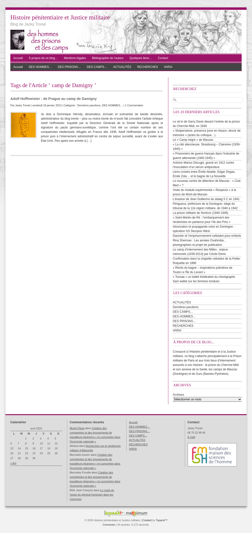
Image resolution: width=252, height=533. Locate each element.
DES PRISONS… (69, 67)
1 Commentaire (134, 105)
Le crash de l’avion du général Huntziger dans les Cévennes (92, 495)
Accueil (18, 58)
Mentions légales (75, 58)
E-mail (191, 437)
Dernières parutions (88, 105)
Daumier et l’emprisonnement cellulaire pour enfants (207, 235)
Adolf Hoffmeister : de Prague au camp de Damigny (53, 99)
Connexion (109, 524)
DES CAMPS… (97, 67)
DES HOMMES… (40, 67)
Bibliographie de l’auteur (108, 58)
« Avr (13, 463)
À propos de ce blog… (43, 58)
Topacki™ (161, 520)
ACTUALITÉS (122, 67)
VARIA (168, 67)
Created (146, 520)
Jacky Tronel (22, 105)
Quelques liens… (140, 58)
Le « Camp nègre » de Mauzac (193, 139)
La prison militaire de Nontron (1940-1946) (200, 213)
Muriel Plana (77, 428)
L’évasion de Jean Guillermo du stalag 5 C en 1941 (206, 199)
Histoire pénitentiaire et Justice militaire (60, 17)
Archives (178, 394)
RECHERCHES (147, 67)
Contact (163, 58)
